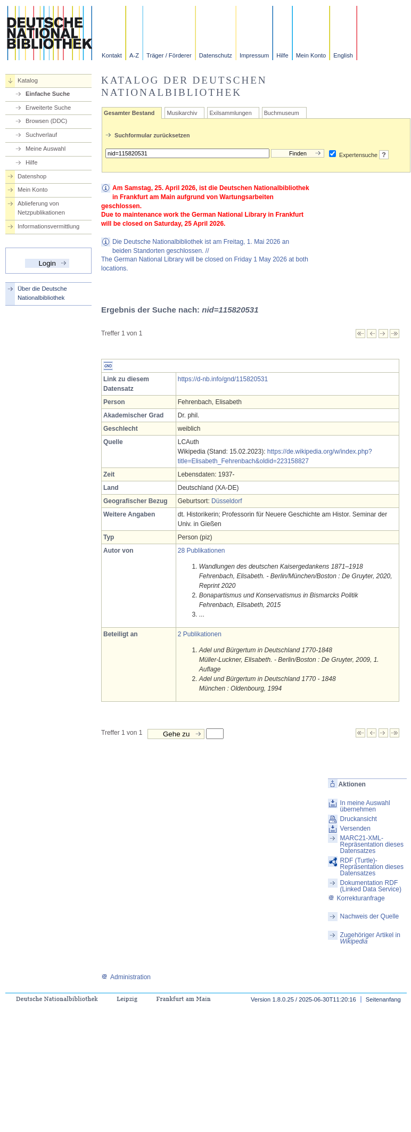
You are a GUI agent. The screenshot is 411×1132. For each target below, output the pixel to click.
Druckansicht (358, 819)
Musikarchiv (182, 113)
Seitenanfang (383, 999)
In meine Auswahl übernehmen (365, 806)
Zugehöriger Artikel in (370, 938)
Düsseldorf (226, 501)
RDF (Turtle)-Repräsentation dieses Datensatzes (372, 867)
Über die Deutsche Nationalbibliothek (42, 293)
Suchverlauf (41, 135)
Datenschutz (215, 55)
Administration (126, 977)
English (343, 55)
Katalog (28, 80)
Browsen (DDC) (46, 121)
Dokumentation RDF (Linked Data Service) (370, 886)
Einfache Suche (48, 94)
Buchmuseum (281, 113)
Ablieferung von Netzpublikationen (41, 208)
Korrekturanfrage (356, 898)
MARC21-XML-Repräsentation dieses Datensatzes (372, 844)
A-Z (134, 55)
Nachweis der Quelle (369, 916)
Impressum (254, 55)
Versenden (355, 828)
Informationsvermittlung (48, 226)
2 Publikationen (199, 634)
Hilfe (282, 55)
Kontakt (112, 55)
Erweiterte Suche (48, 107)
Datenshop (32, 176)
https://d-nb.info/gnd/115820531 (223, 379)
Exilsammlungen (230, 113)
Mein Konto (311, 55)
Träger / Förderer (169, 55)
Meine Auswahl (45, 148)
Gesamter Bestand (129, 113)
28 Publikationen (201, 550)
